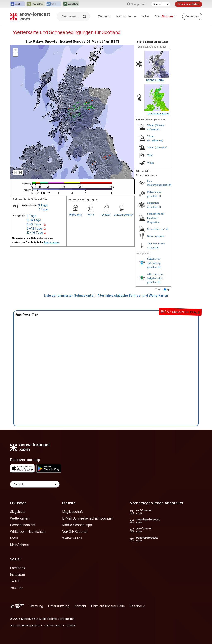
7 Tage (43, 209)
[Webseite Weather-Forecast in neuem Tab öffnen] (71, 4)
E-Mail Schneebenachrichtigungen (87, 518)
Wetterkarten (19, 518)
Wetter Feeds (72, 538)
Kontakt (80, 606)
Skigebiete (17, 512)
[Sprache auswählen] (160, 4)
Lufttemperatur (121, 214)
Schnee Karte (155, 79)
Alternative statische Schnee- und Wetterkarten (133, 295)
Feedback (137, 606)
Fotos (145, 16)
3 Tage (43, 205)
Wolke (150, 162)
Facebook (17, 568)
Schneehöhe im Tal (157, 228)
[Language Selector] (35, 484)
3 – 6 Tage (34, 220)
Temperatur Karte (157, 113)
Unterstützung (58, 606)
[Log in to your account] (192, 16)
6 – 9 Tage (34, 224)
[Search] (85, 16)
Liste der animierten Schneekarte (68, 295)
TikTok (15, 581)
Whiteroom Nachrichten (28, 531)
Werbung (36, 606)
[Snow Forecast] (30, 16)
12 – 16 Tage (35, 232)
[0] (169, 184)
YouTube (16, 588)
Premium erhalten (188, 4)
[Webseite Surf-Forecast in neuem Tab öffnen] (17, 4)
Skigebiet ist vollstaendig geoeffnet (154, 262)
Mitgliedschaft (72, 512)
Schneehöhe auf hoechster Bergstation (155, 217)
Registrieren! (51, 242)
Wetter (104, 16)
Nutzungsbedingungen (24, 625)
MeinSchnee (19, 545)
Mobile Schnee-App (77, 525)
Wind (90, 214)
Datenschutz (52, 625)
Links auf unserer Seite (108, 606)
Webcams (75, 214)
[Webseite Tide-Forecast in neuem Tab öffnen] (53, 4)
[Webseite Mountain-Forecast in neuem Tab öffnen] (35, 4)
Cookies (71, 625)
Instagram (17, 574)
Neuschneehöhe (155, 236)
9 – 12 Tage (34, 228)
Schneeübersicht (22, 525)
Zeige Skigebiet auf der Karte (152, 41)
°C (159, 290)
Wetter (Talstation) (157, 147)
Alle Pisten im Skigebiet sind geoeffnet (155, 278)
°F (168, 290)
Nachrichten (126, 16)
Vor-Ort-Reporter (75, 531)
